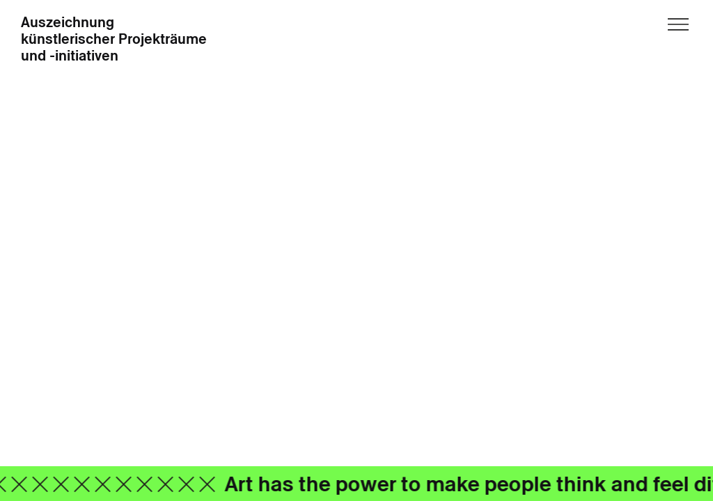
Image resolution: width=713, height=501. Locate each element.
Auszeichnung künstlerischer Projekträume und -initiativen (114, 39)
